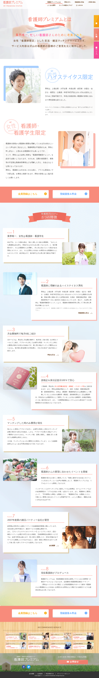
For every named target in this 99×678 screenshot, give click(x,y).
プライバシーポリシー (63, 673)
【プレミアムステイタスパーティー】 (25, 531)
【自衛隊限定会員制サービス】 (47, 534)
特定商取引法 (50, 673)
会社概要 (31, 673)
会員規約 (40, 673)
